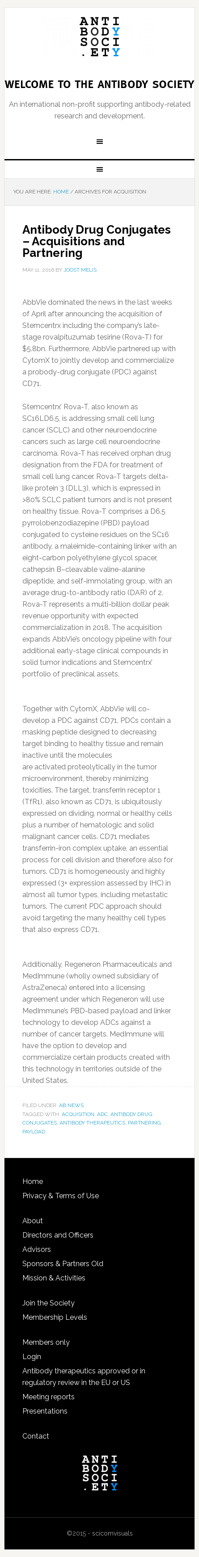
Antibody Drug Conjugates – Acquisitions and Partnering (96, 241)
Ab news (71, 1105)
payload (33, 1132)
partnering (144, 1123)
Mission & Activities (53, 1278)
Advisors (36, 1249)
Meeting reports (48, 1397)
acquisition (78, 1114)
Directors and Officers (57, 1235)
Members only (46, 1342)
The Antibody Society (99, 37)
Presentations (45, 1411)
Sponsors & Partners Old (62, 1263)
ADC (102, 1114)
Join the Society (48, 1303)
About (32, 1221)
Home (32, 1181)
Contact (35, 1436)
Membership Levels (54, 1317)
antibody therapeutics (92, 1123)
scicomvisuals (112, 1533)
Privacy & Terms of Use (60, 1196)
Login (31, 1356)
